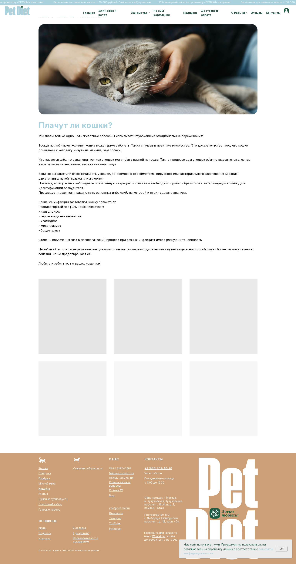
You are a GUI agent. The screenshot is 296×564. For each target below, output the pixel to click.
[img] (286, 10)
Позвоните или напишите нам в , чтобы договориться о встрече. (161, 536)
